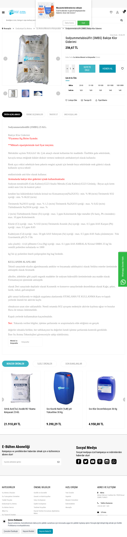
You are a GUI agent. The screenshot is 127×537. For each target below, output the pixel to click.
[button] (5, 59)
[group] (31, 58)
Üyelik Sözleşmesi (40, 504)
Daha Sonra (69, 23)
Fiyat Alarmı (101, 100)
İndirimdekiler (70, 504)
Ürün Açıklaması (12, 114)
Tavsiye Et (86, 100)
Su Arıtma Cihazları (8, 493)
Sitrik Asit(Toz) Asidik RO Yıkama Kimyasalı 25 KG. (19, 410)
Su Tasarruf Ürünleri (9, 515)
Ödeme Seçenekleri (34, 114)
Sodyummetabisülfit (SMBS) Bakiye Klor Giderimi (83, 28)
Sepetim (68, 496)
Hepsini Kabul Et (45, 531)
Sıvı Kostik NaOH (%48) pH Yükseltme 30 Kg (59, 410)
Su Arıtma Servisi (8, 507)
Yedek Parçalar (7, 500)
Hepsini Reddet (28, 531)
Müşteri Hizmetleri (71, 500)
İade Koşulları (70, 114)
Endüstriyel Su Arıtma (24, 28)
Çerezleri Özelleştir (11, 531)
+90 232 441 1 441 (103, 506)
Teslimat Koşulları (40, 507)
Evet (83, 23)
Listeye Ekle (71, 100)
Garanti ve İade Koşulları (42, 496)
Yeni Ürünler (69, 493)
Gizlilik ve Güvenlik (40, 493)
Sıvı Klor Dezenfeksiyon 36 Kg (103, 408)
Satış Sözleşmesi (39, 500)
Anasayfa (6, 28)
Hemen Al (108, 68)
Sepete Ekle (87, 68)
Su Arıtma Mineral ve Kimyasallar (48, 28)
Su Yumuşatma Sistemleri (11, 496)
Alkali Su (5, 511)
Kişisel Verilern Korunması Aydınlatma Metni (46, 512)
